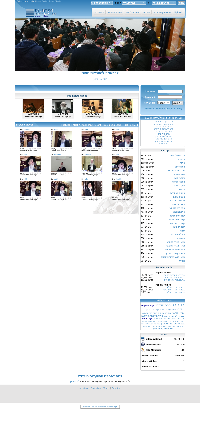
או (147, 3)
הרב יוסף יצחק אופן (164, 121)
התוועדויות (180, 167)
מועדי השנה (179, 185)
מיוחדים (146, 12)
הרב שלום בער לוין (163, 136)
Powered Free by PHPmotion (94, 407)
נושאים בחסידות (177, 193)
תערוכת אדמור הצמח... (174, 275)
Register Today (48, 1)
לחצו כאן (100, 79)
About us (83, 388)
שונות (182, 231)
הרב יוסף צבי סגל (164, 139)
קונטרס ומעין (179, 227)
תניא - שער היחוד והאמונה (173, 257)
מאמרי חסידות (178, 182)
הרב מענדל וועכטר (164, 131)
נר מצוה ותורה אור (176, 200)
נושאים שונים (179, 197)
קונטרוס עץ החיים (176, 219)
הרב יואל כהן (164, 134)
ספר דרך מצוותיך (177, 208)
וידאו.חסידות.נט (115, 12)
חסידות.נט (99, 12)
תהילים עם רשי (178, 234)
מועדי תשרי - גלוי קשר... (174, 290)
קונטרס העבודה (177, 223)
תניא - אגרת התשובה (175, 246)
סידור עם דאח (178, 204)
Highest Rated (131, 125)
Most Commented (112, 125)
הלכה (182, 163)
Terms (106, 388)
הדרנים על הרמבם (176, 155)
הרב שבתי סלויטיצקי (164, 141)
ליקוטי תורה (179, 174)
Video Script (112, 407)
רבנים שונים (164, 143)
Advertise (116, 388)
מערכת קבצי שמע (162, 12)
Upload (178, 12)
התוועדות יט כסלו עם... (174, 280)
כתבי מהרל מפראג (176, 170)
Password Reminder (155, 108)
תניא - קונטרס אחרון (175, 253)
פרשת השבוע (179, 212)
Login (58, 1)
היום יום (181, 159)
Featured (65, 125)
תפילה (182, 261)
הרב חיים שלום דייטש (164, 129)
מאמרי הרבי (179, 178)
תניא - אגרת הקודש (176, 242)
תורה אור (181, 238)
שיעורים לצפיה (132, 12)
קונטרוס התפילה (177, 216)
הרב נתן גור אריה (164, 126)
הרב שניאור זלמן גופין (164, 124)
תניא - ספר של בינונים (175, 249)
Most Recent (94, 125)
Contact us (96, 388)
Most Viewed (79, 125)
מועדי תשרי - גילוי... (176, 287)
